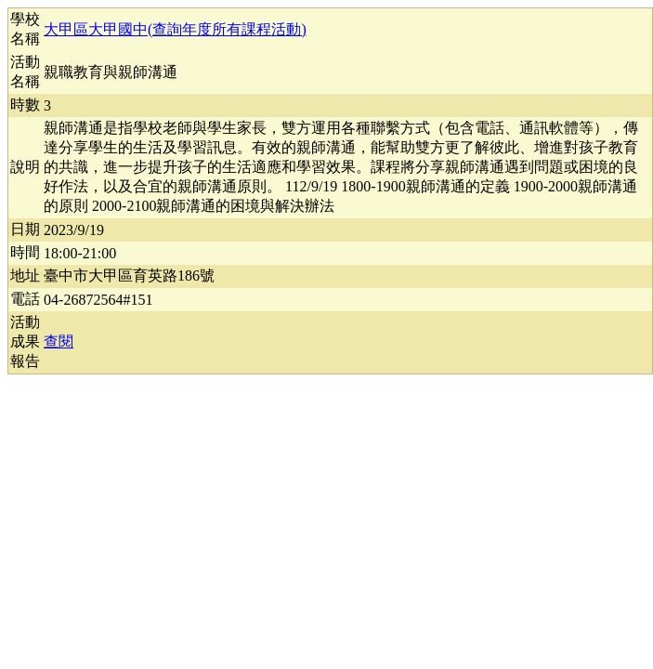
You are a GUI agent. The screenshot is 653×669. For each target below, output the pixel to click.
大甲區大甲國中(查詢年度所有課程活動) (175, 29)
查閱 (58, 341)
